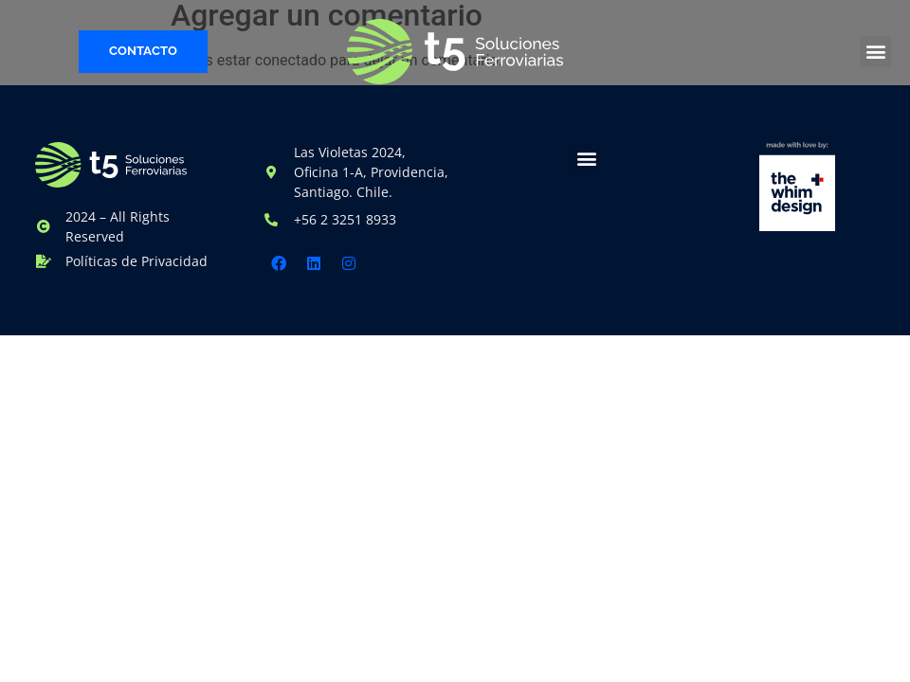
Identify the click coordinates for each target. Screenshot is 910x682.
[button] (875, 51)
